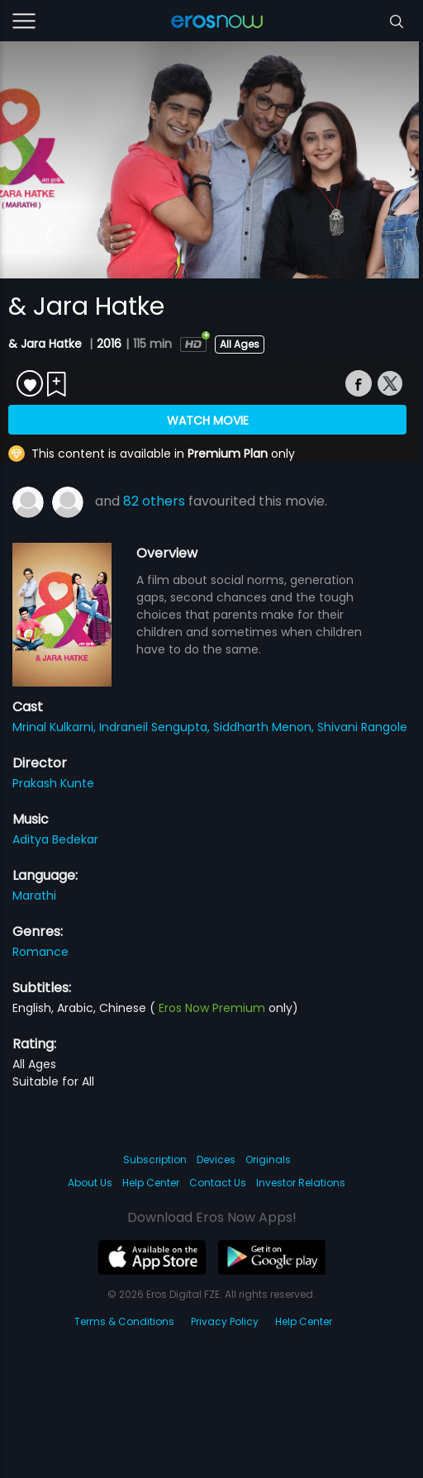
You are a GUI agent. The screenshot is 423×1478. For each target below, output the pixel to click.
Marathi (34, 895)
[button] (48, 235)
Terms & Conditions (124, 1321)
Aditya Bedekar (55, 839)
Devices (216, 1159)
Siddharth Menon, (265, 727)
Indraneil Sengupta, (156, 727)
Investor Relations (300, 1183)
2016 (109, 343)
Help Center (150, 1183)
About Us (90, 1183)
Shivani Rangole (362, 727)
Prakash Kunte (53, 783)
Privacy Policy (225, 1321)
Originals (268, 1159)
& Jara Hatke (46, 343)
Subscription (155, 1159)
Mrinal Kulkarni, (55, 727)
